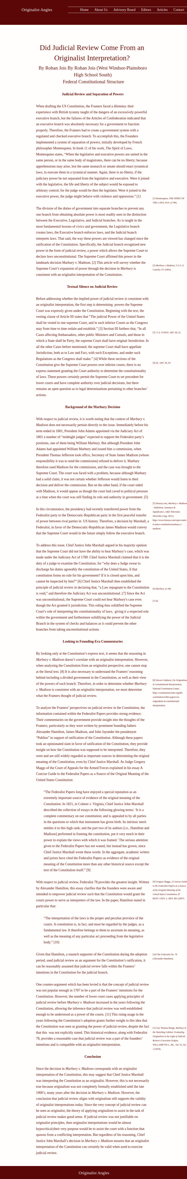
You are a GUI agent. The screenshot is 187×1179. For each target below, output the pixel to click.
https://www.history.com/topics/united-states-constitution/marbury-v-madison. (169, 524)
